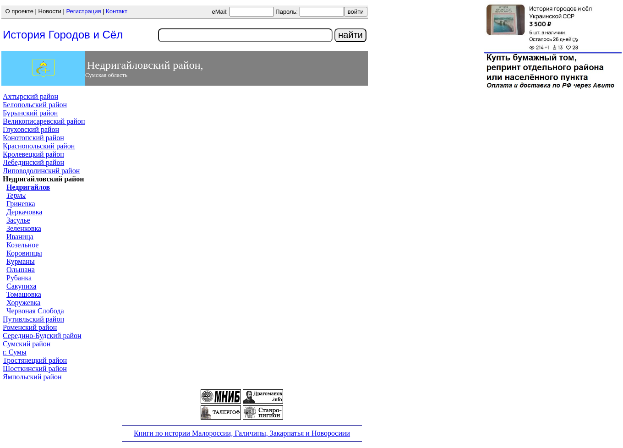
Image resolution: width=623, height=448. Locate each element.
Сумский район (26, 344)
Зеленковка (23, 228)
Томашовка (23, 294)
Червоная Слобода (35, 311)
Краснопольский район (39, 146)
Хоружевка (23, 302)
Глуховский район (31, 129)
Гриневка (20, 204)
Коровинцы (24, 253)
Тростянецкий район (35, 360)
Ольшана (20, 269)
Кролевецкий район (33, 154)
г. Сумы (15, 352)
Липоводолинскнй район (41, 171)
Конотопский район (33, 138)
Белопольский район (35, 105)
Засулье (18, 220)
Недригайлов (28, 187)
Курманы (20, 261)
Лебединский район (33, 162)
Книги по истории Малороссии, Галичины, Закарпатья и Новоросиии (242, 433)
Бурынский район (30, 113)
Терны (16, 195)
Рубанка (19, 278)
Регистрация (83, 11)
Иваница (19, 236)
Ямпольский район (32, 377)
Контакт (116, 11)
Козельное (22, 245)
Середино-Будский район (42, 335)
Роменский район (30, 327)
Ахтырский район (30, 96)
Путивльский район (33, 319)
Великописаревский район (44, 121)
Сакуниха (21, 286)
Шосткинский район (35, 368)
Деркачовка (24, 212)
